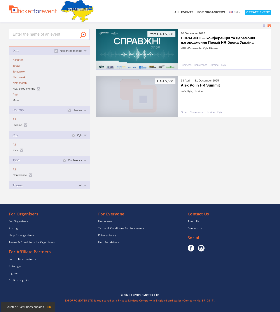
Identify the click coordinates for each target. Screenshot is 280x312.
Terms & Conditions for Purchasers (121, 228)
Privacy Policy (107, 235)
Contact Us (195, 228)
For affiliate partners (22, 259)
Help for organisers (22, 235)
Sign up (14, 273)
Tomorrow (19, 71)
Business (186, 65)
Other (184, 112)
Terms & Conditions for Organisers (32, 242)
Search (83, 35)
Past (15, 94)
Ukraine (214, 65)
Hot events (105, 221)
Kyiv (223, 65)
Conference (200, 65)
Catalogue (15, 266)
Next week (19, 77)
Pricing (13, 228)
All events (183, 12)
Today (16, 65)
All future (18, 60)
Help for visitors (108, 242)
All (14, 119)
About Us (194, 221)
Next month (20, 83)
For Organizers (211, 12)
